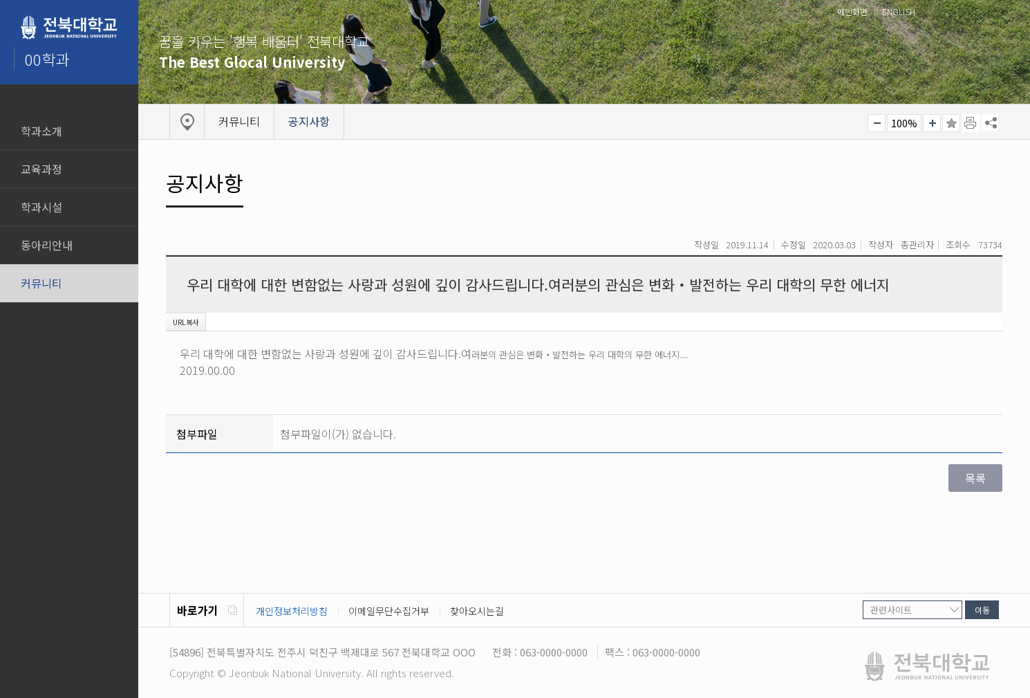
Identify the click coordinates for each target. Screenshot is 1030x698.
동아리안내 (47, 245)
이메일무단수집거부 (388, 611)
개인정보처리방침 (292, 611)
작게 (877, 123)
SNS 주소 (990, 122)
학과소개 (41, 130)
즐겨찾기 (951, 123)
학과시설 (41, 207)
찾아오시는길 (477, 611)
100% (904, 123)
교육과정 (41, 168)
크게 (932, 123)
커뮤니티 (41, 283)
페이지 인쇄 (971, 123)
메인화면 (852, 11)
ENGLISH (898, 11)
